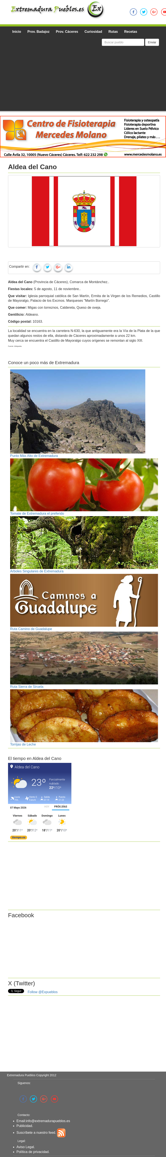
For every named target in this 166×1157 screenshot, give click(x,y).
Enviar (152, 42)
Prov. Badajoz (38, 31)
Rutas (113, 31)
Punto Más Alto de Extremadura (34, 456)
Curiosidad (93, 31)
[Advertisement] (84, 79)
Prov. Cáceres (67, 31)
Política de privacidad (32, 1152)
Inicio (16, 31)
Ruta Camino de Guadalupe (31, 629)
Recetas (130, 31)
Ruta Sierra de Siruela (26, 686)
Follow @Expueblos (43, 992)
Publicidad (24, 1126)
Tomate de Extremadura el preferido (37, 513)
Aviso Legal (25, 1147)
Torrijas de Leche (23, 744)
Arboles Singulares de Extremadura (37, 571)
